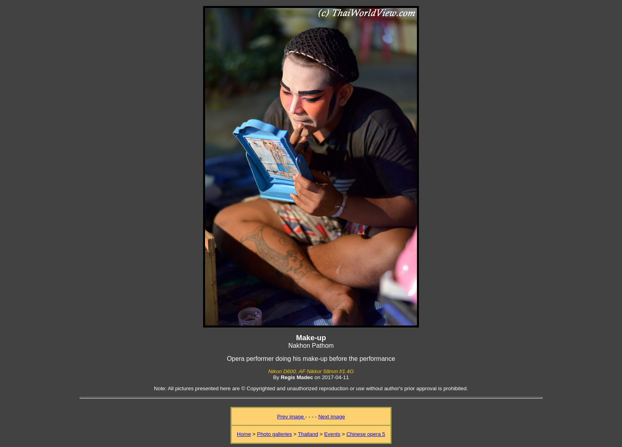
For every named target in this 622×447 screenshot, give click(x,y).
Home (244, 434)
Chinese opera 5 (365, 434)
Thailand (308, 434)
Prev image (291, 417)
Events (332, 434)
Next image (331, 417)
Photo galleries (274, 434)
